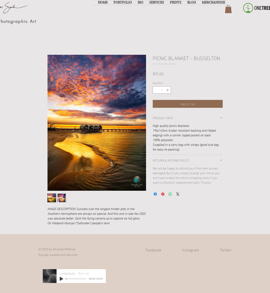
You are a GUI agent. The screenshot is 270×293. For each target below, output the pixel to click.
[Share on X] (177, 194)
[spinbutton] (161, 90)
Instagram (190, 249)
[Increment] (167, 90)
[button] (123, 2)
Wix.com (72, 254)
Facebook (153, 249)
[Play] (61, 279)
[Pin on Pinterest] (162, 194)
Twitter (226, 249)
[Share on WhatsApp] (170, 194)
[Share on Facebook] (155, 194)
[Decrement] (155, 90)
